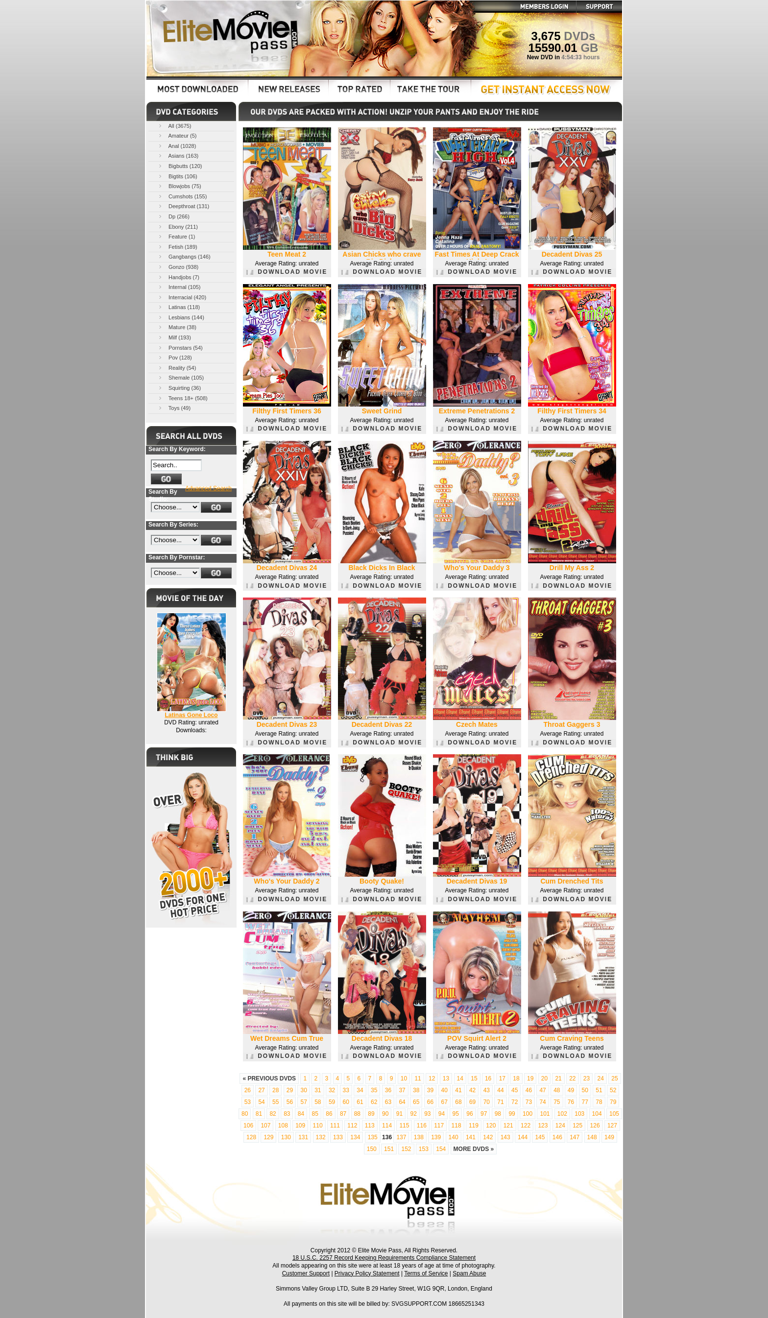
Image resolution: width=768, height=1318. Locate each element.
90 (385, 1113)
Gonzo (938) (177, 267)
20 (544, 1078)
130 (286, 1137)
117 (439, 1125)
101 (545, 1113)
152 (406, 1149)
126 (595, 1125)
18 (516, 1078)
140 (453, 1137)
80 (244, 1113)
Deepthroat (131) (183, 206)
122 (525, 1125)
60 (346, 1102)
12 (432, 1078)
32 (332, 1090)
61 (360, 1102)
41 (458, 1090)
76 (571, 1102)
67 (444, 1102)
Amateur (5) (177, 135)
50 (585, 1090)
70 (486, 1102)
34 (360, 1090)
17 (502, 1078)
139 (436, 1137)
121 (508, 1125)
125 (577, 1125)
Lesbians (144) (180, 317)
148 (592, 1137)
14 (460, 1078)
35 (374, 1090)
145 (540, 1137)
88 (357, 1113)
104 (597, 1113)
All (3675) (174, 125)
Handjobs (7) (178, 277)
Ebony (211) (177, 226)
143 (505, 1137)
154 (441, 1149)
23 (586, 1078)
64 (402, 1102)
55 (275, 1102)
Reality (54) (176, 367)
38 (416, 1090)
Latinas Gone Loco (191, 715)
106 (248, 1125)
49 (571, 1090)
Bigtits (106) (177, 176)
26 (247, 1090)
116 (422, 1125)
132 (321, 1137)
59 (332, 1102)
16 (488, 1078)
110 (318, 1125)
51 (599, 1090)
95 (456, 1113)
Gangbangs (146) (184, 256)
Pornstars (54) (180, 347)
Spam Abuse (469, 1273)
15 (474, 1078)
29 (290, 1090)
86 (329, 1113)
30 (303, 1090)
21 (558, 1078)
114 (387, 1125)
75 (556, 1102)
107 (265, 1125)
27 (261, 1090)
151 (389, 1149)
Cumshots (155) (182, 196)
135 (373, 1137)
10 (404, 1078)
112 (352, 1125)
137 (401, 1137)
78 (599, 1102)
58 (317, 1102)
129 (268, 1137)
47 (542, 1090)
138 (419, 1137)
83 (287, 1113)
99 (511, 1113)
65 (416, 1102)
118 (456, 1125)
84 (301, 1113)
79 (613, 1102)
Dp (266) (173, 216)
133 (338, 1137)
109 (300, 1125)
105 (614, 1113)
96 (469, 1113)
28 (275, 1090)
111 (335, 1125)
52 (613, 1090)
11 (417, 1078)
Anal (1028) (176, 146)
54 (261, 1102)
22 (572, 1078)
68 (458, 1102)
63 (388, 1102)
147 (574, 1137)
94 (441, 1113)
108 (283, 1125)
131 (303, 1137)
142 (488, 1137)
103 (579, 1113)
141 (471, 1137)
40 (444, 1090)
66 (430, 1102)
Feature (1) (176, 236)
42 (472, 1090)
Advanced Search (208, 488)
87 (343, 1113)
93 (427, 1113)
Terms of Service (426, 1273)
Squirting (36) (179, 387)
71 (500, 1102)
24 (601, 1078)
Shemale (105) (180, 377)
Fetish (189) (177, 246)
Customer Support (306, 1273)
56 (290, 1102)
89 (371, 1113)
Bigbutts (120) (179, 166)
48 (556, 1090)
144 (523, 1137)
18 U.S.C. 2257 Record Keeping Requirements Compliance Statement (384, 1257)
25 (614, 1078)
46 (529, 1090)
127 (612, 1125)
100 (527, 1113)
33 (346, 1090)
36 (388, 1090)
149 (609, 1137)
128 (251, 1137)
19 (530, 1078)
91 (399, 1113)
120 (491, 1125)
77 (585, 1102)
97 (483, 1113)
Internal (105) (178, 287)
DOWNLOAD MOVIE (286, 271)
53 (247, 1102)
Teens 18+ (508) (182, 398)
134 (355, 1137)
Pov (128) (174, 357)
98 (498, 1113)
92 (413, 1113)
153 (424, 1149)
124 (560, 1125)
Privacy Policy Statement (367, 1273)
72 (514, 1102)
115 (404, 1125)
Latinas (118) (178, 307)
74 (542, 1102)
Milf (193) (174, 337)
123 (543, 1125)
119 (474, 1125)
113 (370, 1125)
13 (446, 1078)
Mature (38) (176, 327)
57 (303, 1102)
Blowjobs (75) (179, 186)
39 (430, 1090)
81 (259, 1113)
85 (315, 1113)
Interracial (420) (181, 297)
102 (562, 1113)
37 (402, 1090)
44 (500, 1090)
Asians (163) (177, 155)
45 (514, 1090)
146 (557, 1137)
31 (317, 1090)
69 (472, 1102)
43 (486, 1090)
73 (529, 1102)
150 (372, 1149)
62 (374, 1102)
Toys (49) (174, 408)
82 (272, 1113)
